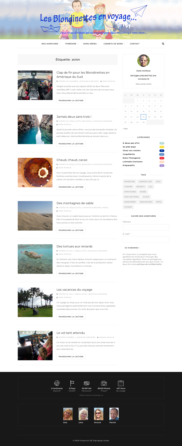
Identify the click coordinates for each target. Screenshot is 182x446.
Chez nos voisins (132, 150)
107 (161, 154)
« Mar (125, 128)
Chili (71, 251)
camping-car (145, 181)
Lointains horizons (89, 81)
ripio (158, 202)
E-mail (126, 234)
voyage (128, 207)
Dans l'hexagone (132, 158)
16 (162, 165)
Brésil (72, 337)
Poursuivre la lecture (71, 100)
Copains (128, 187)
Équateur (87, 121)
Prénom (127, 222)
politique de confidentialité (149, 264)
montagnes (130, 192)
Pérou (105, 208)
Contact (134, 44)
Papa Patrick (108, 81)
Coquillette (75, 121)
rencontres (146, 202)
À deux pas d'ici (131, 143)
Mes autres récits (143, 84)
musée (143, 192)
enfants (141, 187)
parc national (131, 197)
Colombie (73, 81)
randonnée (130, 202)
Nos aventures (49, 44)
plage (146, 197)
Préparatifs (129, 165)
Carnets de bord (113, 44)
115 (162, 162)
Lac (150, 187)
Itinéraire (70, 44)
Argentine (129, 181)
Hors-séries (90, 44)
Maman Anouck (106, 337)
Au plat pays (129, 147)
